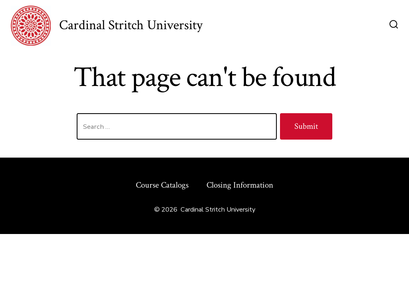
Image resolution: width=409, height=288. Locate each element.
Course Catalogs (162, 185)
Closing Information (239, 185)
